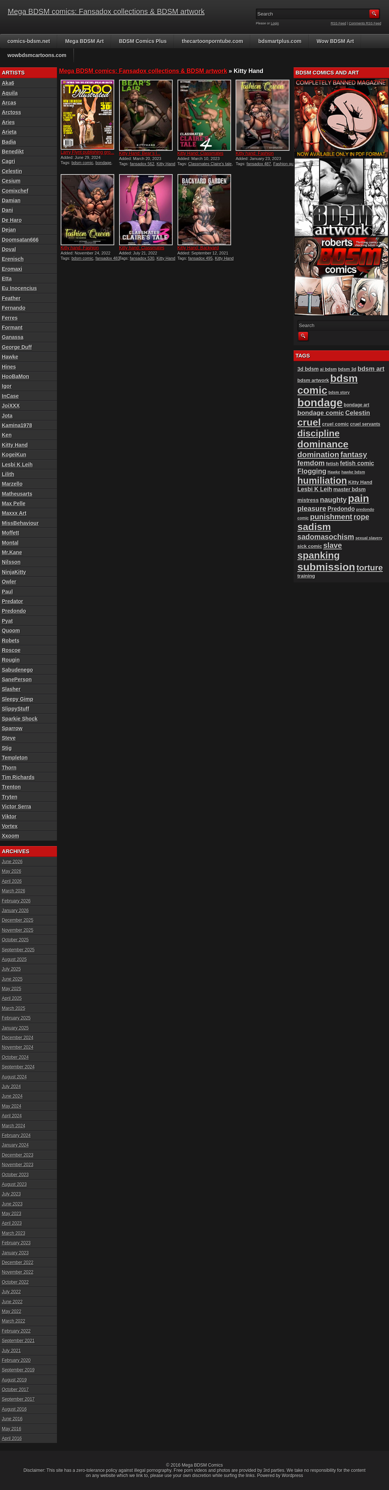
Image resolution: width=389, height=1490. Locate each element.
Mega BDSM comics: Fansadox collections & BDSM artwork (106, 11)
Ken (6, 435)
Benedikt (13, 151)
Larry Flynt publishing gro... (87, 152)
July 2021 (11, 1350)
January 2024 (15, 1145)
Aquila (10, 93)
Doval (9, 249)
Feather (11, 298)
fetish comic (357, 463)
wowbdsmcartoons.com (36, 55)
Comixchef (15, 191)
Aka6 (8, 83)
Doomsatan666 (20, 240)
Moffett (10, 533)
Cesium (11, 181)
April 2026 (12, 881)
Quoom (11, 630)
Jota (7, 416)
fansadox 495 (200, 258)
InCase (10, 396)
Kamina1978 (17, 425)
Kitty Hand (165, 164)
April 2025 (12, 998)
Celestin (12, 171)
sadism (314, 526)
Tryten (9, 797)
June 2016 (12, 1418)
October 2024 (15, 1057)
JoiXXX (11, 406)
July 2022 (11, 1291)
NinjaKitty (14, 572)
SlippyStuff (15, 709)
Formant (12, 327)
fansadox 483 (107, 258)
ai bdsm (328, 369)
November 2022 (17, 1272)
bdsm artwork (313, 380)
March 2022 (13, 1321)
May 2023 (11, 1213)
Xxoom (10, 836)
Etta (6, 279)
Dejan (9, 230)
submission (326, 567)
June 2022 (12, 1301)
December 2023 (17, 1155)
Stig (6, 748)
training (306, 576)
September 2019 (18, 1370)
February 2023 (16, 1242)
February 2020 (16, 1360)
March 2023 (13, 1233)
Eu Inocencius (19, 288)
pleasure (311, 508)
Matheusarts (17, 494)
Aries (8, 122)
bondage (103, 162)
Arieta (9, 132)
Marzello (12, 484)
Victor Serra (16, 806)
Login (275, 23)
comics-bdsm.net (28, 41)
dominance (322, 444)
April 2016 (12, 1438)
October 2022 (15, 1282)
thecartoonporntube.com (212, 41)
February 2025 (16, 1018)
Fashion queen (286, 164)
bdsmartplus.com (279, 41)
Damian (11, 200)
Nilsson (11, 562)
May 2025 (11, 988)
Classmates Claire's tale (210, 164)
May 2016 (11, 1428)
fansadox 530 (142, 258)
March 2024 (13, 1125)
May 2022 (11, 1311)
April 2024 (12, 1115)
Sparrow (12, 728)
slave (332, 545)
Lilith (8, 474)
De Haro (12, 220)
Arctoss (11, 112)
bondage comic (320, 412)
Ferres (10, 318)
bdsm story (338, 392)
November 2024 (17, 1047)
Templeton (15, 758)
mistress (308, 500)
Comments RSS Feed (365, 23)
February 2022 (16, 1331)
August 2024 (14, 1077)
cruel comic (335, 424)
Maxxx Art (14, 513)
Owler (9, 582)
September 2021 (18, 1340)
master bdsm (350, 489)
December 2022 (17, 1262)
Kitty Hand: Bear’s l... (139, 153)
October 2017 (15, 1389)
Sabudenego (17, 670)
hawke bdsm (353, 472)
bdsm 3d (347, 369)
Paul (7, 592)
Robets (10, 640)
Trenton (11, 787)
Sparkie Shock (20, 719)
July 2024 (11, 1086)
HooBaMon (15, 376)
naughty (333, 499)
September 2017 (18, 1399)
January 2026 (15, 910)
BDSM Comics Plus (143, 41)
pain (358, 498)
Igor (6, 386)
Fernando (14, 308)
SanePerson (17, 679)
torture (369, 567)
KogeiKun (14, 455)
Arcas (9, 103)
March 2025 (13, 1008)
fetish (332, 463)
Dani (7, 210)
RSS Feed (338, 23)
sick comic (309, 546)
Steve (9, 738)
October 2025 (15, 939)
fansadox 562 (142, 164)
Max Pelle (14, 503)
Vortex (10, 826)
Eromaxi (12, 269)
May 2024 (11, 1106)
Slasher (11, 689)
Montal (10, 543)
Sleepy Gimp (17, 699)
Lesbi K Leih (17, 465)
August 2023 (14, 1184)
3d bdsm (308, 369)
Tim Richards (18, 777)
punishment (331, 517)
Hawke (10, 357)
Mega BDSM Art (84, 41)
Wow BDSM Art (335, 41)
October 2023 (15, 1174)
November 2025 (17, 930)
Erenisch (13, 259)
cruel (309, 422)
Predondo (14, 611)
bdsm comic (82, 162)
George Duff (17, 347)
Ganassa (12, 337)
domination (318, 454)
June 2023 (12, 1204)
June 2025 (12, 979)
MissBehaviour (20, 523)
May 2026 (11, 871)
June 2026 (12, 861)
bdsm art (371, 368)
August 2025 (14, 959)
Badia (9, 142)
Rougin (11, 660)
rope (361, 517)
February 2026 (16, 901)
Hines (9, 367)
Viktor (9, 816)
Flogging (311, 471)
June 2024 (12, 1096)
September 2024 (18, 1067)
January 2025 (15, 1028)
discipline (318, 433)
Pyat (7, 621)
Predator (12, 601)
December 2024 (17, 1037)
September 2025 (18, 949)
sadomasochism (325, 537)
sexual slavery (368, 538)
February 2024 (16, 1135)
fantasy (354, 454)
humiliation (322, 480)
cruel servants (365, 424)
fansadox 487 (259, 164)
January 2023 (15, 1252)
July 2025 (11, 969)
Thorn (9, 768)
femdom (311, 463)
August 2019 (14, 1380)
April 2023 (12, 1223)
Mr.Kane (12, 552)
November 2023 (17, 1164)
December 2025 (17, 920)
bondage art (356, 405)
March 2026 (13, 891)
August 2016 (14, 1409)
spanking (318, 555)
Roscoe (11, 650)
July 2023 (11, 1194)
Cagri (8, 161)
